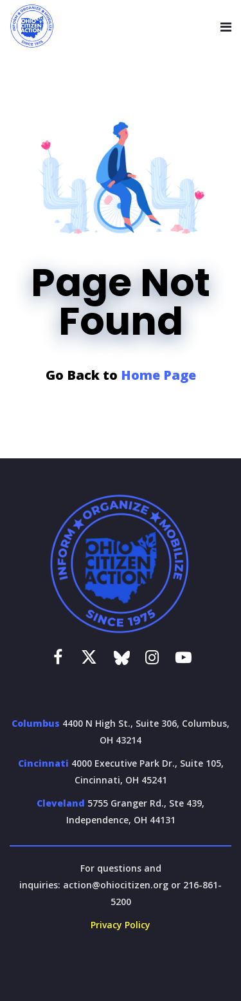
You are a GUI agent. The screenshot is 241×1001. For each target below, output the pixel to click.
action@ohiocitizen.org (115, 885)
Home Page (158, 375)
